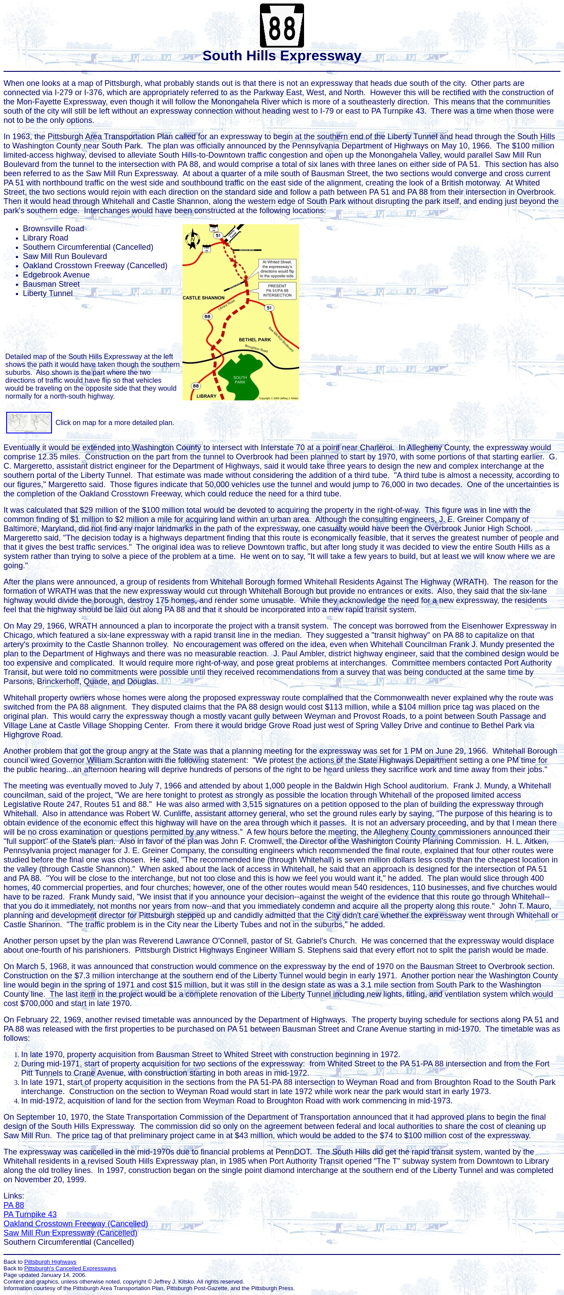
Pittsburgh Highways (50, 1261)
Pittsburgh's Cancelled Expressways (70, 1268)
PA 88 (14, 1205)
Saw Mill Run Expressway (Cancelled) (70, 1232)
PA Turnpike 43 (30, 1214)
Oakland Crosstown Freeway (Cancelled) (76, 1223)
